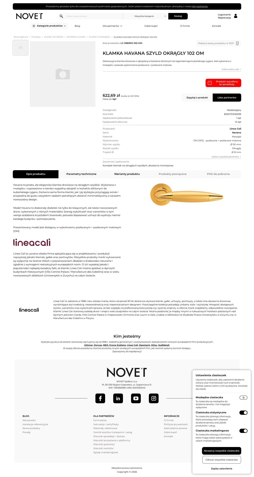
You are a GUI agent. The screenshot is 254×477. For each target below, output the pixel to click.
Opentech (144, 345)
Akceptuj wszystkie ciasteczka (221, 450)
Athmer (88, 345)
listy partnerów (200, 6)
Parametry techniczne (81, 174)
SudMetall (163, 345)
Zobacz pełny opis (230, 69)
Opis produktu (35, 174)
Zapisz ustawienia (221, 468)
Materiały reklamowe (105, 428)
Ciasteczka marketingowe (212, 430)
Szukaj (178, 16)
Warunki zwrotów (103, 448)
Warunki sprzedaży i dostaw (109, 436)
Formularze (99, 420)
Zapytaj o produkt (197, 97)
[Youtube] (136, 398)
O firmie (185, 25)
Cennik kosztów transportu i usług (112, 432)
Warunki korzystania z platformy (111, 440)
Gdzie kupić (151, 25)
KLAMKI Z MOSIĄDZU (99, 37)
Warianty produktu (127, 174)
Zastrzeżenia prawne (175, 428)
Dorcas (98, 345)
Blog (77, 25)
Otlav (154, 345)
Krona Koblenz (117, 345)
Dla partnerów (112, 26)
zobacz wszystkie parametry (225, 156)
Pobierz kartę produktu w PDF (216, 43)
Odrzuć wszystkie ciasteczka (222, 459)
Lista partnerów (227, 97)
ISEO (105, 345)
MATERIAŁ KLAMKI (76, 37)
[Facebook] (100, 398)
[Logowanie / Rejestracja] (227, 16)
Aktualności (29, 420)
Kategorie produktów (51, 26)
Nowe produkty (31, 428)
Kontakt (216, 25)
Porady (27, 432)
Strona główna (21, 37)
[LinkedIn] (118, 398)
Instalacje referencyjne (35, 424)
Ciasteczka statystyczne (211, 412)
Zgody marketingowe (105, 452)
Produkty (36, 37)
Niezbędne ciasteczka (209, 397)
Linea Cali (132, 345)
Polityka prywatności (176, 424)
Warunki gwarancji (104, 444)
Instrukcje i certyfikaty (106, 424)
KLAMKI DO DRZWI (53, 37)
